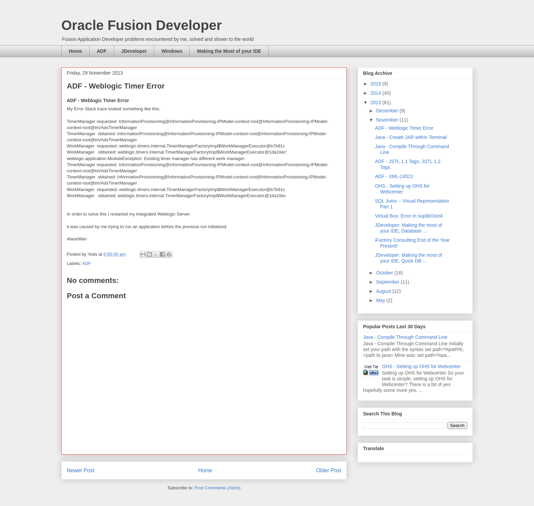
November (387, 120)
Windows (171, 51)
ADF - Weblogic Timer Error (404, 128)
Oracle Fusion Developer (141, 25)
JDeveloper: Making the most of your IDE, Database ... (408, 228)
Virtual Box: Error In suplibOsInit (409, 216)
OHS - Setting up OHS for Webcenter (402, 188)
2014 (376, 93)
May (381, 300)
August (384, 291)
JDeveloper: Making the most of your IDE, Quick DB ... (408, 258)
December (387, 110)
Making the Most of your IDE (229, 51)
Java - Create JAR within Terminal (411, 137)
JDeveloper (134, 51)
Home (75, 51)
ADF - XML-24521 (394, 176)
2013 (376, 102)
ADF (102, 51)
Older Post (328, 470)
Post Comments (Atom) (217, 487)
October (385, 272)
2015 (376, 83)
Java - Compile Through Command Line (405, 337)
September (388, 282)
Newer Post (80, 470)
